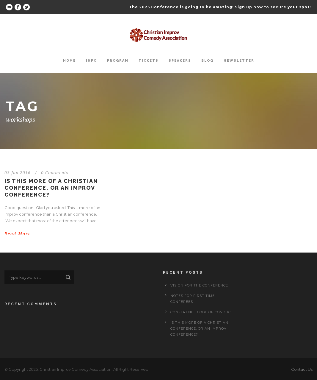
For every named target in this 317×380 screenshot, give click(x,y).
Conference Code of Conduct (201, 312)
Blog (207, 61)
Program (117, 61)
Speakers (180, 61)
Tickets (148, 61)
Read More (17, 233)
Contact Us (302, 369)
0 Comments (54, 172)
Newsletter (239, 61)
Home (69, 61)
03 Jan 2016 (17, 172)
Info (91, 61)
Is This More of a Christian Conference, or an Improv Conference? (51, 188)
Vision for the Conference (199, 285)
